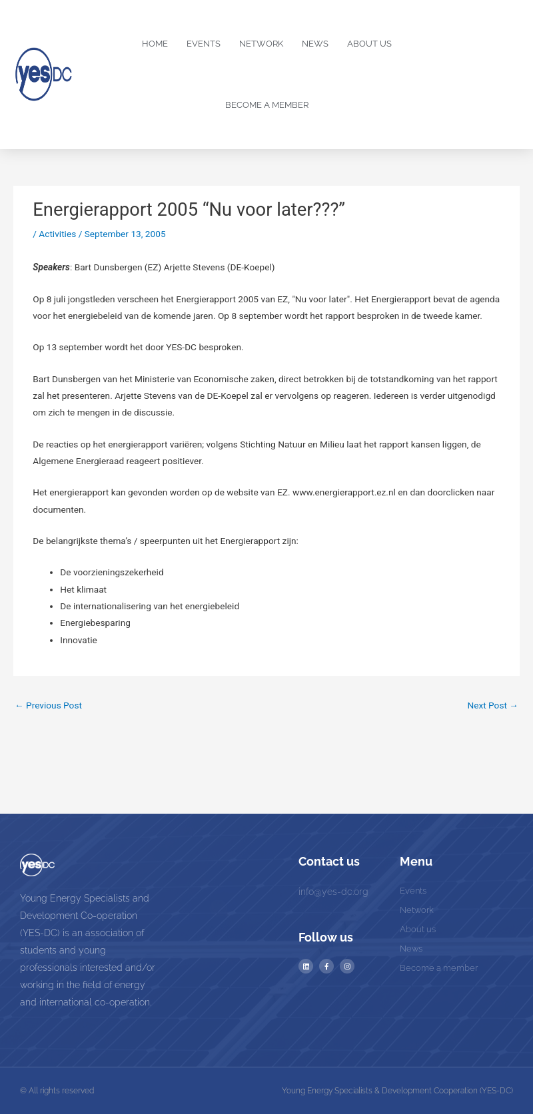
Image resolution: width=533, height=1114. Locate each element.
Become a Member (266, 105)
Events (204, 44)
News (315, 44)
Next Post (492, 705)
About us (369, 44)
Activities (57, 233)
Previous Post (48, 705)
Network (261, 44)
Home (155, 44)
